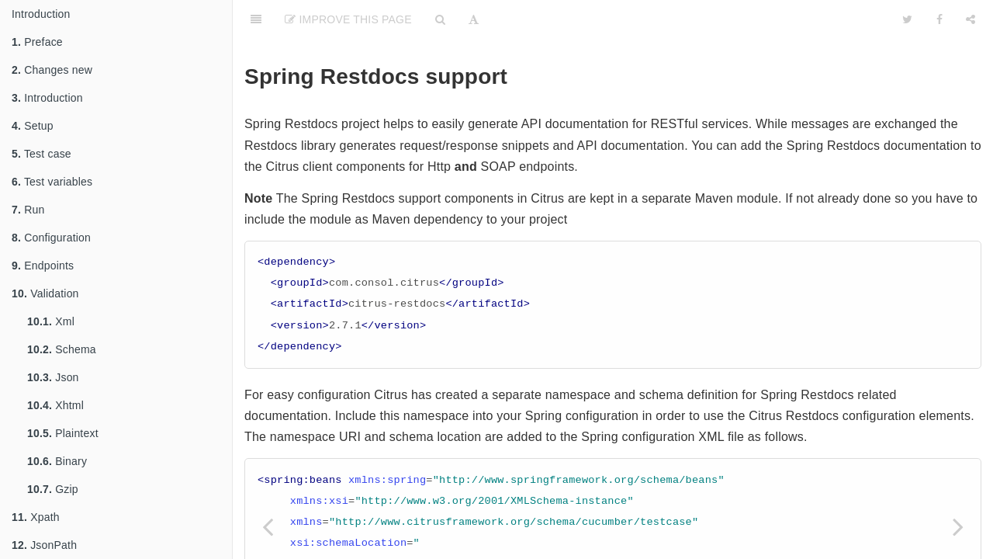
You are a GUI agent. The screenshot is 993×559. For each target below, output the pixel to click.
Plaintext (63, 433)
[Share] (970, 19)
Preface (37, 42)
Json (53, 377)
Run (28, 209)
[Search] (440, 19)
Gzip (52, 489)
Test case (41, 154)
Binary (57, 461)
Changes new (52, 70)
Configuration (51, 237)
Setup (33, 126)
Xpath (36, 517)
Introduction (41, 14)
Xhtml (55, 405)
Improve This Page (348, 19)
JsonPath (44, 545)
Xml (50, 321)
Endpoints (43, 265)
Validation (45, 293)
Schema (61, 349)
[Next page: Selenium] (958, 526)
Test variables (52, 181)
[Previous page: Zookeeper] (268, 526)
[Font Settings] (473, 19)
